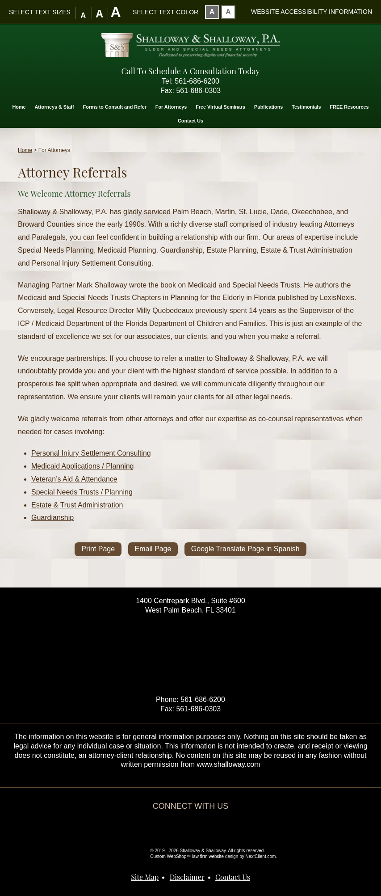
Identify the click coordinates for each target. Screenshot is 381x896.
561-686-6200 (197, 81)
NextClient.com (261, 856)
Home (19, 107)
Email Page (153, 549)
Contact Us (190, 120)
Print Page (98, 549)
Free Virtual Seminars (220, 107)
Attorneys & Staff (54, 107)
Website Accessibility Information (311, 11)
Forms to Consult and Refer (115, 107)
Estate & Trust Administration (77, 505)
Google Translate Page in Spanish (245, 549)
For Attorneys (171, 107)
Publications (268, 107)
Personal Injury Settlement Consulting (91, 453)
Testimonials (306, 107)
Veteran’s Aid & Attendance (74, 479)
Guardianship (52, 517)
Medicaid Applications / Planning (82, 466)
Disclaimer (187, 877)
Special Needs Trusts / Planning (82, 492)
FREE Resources (349, 107)
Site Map (145, 877)
